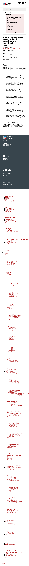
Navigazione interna (10, 459)
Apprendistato (11, 432)
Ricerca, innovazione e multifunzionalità (13, 261)
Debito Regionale (9, 243)
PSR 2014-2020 (11, 295)
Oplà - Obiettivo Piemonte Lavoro (10, 557)
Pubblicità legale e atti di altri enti (10, 221)
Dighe (10, 485)
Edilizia (10, 310)
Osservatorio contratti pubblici (10, 219)
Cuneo (4, 156)
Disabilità (8, 360)
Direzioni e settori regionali (11, 15)
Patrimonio (7, 238)
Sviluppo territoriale (10, 524)
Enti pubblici (7, 544)
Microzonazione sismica (12, 505)
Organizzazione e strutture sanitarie (12, 511)
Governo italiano (6, 0)
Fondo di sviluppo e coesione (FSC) (12, 403)
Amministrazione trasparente (11, 28)
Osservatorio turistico (12, 341)
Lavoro (8, 438)
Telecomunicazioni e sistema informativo (15, 495)
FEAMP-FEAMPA (9, 271)
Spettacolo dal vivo (12, 324)
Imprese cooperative (10, 531)
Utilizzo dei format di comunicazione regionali (12, 225)
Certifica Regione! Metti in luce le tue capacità (12, 558)
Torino (9, 154)
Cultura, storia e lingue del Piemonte (14, 318)
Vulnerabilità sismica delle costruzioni (15, 503)
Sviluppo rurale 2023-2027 (11, 269)
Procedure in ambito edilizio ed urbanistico (15, 502)
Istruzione (8, 420)
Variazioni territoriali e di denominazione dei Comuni (15, 237)
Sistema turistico (11, 338)
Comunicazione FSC (12, 405)
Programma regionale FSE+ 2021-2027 (15, 374)
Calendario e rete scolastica (13, 423)
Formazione (10, 493)
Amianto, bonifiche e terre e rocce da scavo (15, 277)
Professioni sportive (12, 334)
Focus (6, 549)
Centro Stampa (9, 241)
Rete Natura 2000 (11, 286)
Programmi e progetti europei (11, 398)
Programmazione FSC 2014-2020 (14, 409)
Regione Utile (5, 214)
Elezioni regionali (9, 230)
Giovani (10, 346)
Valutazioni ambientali (12, 278)
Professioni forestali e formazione (14, 293)
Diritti (8, 344)
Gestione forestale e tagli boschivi (14, 291)
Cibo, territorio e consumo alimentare (13, 259)
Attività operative (11, 508)
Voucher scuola (11, 422)
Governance (10, 404)
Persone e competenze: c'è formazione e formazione (13, 553)
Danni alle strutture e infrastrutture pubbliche (16, 472)
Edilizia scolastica (9, 448)
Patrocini (6, 222)
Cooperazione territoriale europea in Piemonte (16, 399)
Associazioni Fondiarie (12, 301)
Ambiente (8, 273)
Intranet (4, 186)
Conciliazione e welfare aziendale (12, 447)
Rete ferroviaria (9, 458)
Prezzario (10, 477)
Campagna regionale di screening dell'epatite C (12, 551)
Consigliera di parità (12, 446)
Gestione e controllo (12, 378)
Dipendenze (9, 519)
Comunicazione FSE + (12, 377)
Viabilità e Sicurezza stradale (11, 457)
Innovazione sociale (12, 353)
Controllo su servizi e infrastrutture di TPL (13, 465)
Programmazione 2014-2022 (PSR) (14, 397)
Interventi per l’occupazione (13, 439)
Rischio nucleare (11, 281)
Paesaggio (8, 307)
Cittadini (6, 543)
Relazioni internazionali (10, 23)
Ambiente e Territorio (8, 272)
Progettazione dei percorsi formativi (14, 436)
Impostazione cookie (7, 166)
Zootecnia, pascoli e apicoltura (11, 268)
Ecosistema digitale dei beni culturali (14, 316)
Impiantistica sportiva (12, 332)
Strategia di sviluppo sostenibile (10, 255)
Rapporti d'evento (11, 470)
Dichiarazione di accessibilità (7, 173)
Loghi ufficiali (5, 180)
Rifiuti (10, 280)
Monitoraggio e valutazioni (13, 380)
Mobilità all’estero (11, 433)
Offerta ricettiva (11, 340)
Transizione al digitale (10, 534)
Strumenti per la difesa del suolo (14, 481)
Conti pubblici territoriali (10, 250)
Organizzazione (8, 14)
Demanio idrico (9, 475)
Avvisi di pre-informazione (13, 375)
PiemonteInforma (4, 563)
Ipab (9, 359)
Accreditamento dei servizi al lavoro (14, 445)
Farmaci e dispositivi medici (11, 513)
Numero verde (5, 159)
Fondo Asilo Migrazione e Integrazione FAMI (14, 414)
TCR (7, 540)
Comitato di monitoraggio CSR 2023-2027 (15, 395)
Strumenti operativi (10, 520)
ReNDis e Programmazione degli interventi (15, 484)
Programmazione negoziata (11, 246)
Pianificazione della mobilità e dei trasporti (13, 461)
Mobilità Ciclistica (9, 455)
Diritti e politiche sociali (9, 343)
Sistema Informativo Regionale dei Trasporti (14, 466)
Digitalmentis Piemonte (9, 555)
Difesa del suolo (9, 480)
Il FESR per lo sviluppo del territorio (10, 559)
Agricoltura (7, 256)
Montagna (8, 300)
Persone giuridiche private (11, 366)
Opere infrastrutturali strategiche (12, 464)
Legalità (8, 371)
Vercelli (9, 156)
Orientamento (9, 449)
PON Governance (9, 417)
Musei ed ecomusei (12, 321)
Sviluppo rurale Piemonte (11, 393)
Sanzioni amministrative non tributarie (11, 220)
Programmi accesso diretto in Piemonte (15, 401)
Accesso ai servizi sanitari (11, 510)
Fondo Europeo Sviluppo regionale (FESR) (13, 383)
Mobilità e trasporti (8, 453)
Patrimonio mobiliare (10, 240)
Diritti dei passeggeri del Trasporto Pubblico (14, 456)
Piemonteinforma (8, 198)
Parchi (10, 284)
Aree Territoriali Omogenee (9, 560)
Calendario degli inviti (12, 386)
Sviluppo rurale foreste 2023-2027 (14, 294)
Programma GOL (9, 450)
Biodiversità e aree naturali (11, 282)
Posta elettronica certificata (7, 184)
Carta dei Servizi (7, 226)
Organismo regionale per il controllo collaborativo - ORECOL (15, 21)
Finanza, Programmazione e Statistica (11, 242)
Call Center (7, 218)
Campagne (7, 554)
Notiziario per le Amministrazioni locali (13, 235)
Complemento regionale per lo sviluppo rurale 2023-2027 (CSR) (19, 394)
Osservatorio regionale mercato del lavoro (13, 451)
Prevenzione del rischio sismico (12, 501)
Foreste (8, 288)
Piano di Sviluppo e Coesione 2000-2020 (15, 406)
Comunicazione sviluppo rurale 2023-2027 (15, 396)
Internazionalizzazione (10, 533)
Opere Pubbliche (9, 476)
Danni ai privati (11, 471)
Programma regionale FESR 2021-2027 (15, 384)
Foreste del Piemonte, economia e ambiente (16, 290)
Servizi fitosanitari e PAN (11, 263)
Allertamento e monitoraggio (13, 489)
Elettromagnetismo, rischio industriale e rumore (16, 279)
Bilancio (8, 247)
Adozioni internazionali (10, 365)
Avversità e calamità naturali (11, 258)
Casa (7, 367)
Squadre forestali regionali (13, 507)
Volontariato (11, 492)
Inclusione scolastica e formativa (14, 363)
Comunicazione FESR (12, 390)
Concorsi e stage (9, 29)
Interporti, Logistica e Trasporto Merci (13, 462)
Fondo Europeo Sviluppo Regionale (12, 527)
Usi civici (8, 234)
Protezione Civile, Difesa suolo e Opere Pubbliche (13, 468)
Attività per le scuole (12, 426)
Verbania (9, 155)
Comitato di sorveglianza (13, 381)
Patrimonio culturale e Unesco (13, 322)
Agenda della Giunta (8, 197)
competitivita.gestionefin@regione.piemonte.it (10, 54)
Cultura (8, 313)
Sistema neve (11, 333)
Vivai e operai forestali (12, 298)
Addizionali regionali (10, 539)
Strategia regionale (12, 328)
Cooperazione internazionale (11, 370)
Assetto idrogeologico (12, 482)
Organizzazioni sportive (12, 329)
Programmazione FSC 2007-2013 (14, 411)
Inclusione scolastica (12, 428)
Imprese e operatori (12, 292)
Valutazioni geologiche (12, 498)
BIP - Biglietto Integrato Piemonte (12, 454)
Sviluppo (6, 522)
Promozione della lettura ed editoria (14, 323)
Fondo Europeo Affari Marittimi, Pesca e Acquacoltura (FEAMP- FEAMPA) (17, 413)
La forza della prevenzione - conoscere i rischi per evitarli (14, 552)
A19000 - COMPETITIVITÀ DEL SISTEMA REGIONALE (11, 48)
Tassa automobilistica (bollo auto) (12, 537)
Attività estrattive (10, 529)
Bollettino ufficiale (8, 215)
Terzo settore (11, 357)
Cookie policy (5, 178)
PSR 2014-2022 (9, 270)
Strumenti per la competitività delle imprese (16, 440)
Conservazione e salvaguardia (13, 283)
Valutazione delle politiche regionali (12, 248)
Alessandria (5, 153)
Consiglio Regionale (8, 195)
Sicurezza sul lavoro (10, 517)
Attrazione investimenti (10, 528)
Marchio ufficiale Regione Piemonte (10, 224)
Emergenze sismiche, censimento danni (15, 474)
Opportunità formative (12, 430)
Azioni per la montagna (12, 302)
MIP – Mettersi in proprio (13, 441)
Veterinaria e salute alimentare (12, 516)
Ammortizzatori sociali (12, 444)
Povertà (10, 354)
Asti (4, 154)
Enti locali (8, 229)
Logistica (10, 491)
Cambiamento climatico (10, 287)
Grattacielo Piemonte (10, 26)
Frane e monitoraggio (12, 499)
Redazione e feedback (6, 182)
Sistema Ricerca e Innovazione (12, 523)
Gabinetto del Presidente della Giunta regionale (14, 17)
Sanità (6, 509)
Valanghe (10, 500)
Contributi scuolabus (10, 467)
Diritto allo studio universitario (13, 427)
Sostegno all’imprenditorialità (13, 443)
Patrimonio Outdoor (12, 305)
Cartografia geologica (12, 497)
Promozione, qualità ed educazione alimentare (14, 260)
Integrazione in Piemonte (13, 415)
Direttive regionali (11, 437)
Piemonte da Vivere (5, 564)
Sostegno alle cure (10, 512)
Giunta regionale (7, 194)
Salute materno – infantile (11, 518)
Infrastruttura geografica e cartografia (15, 311)
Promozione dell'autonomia (13, 361)
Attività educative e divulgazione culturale (15, 315)
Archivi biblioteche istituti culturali (14, 314)
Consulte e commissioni (9, 196)
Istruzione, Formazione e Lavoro (10, 419)
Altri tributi (8, 541)
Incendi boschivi (11, 490)
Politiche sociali (9, 352)
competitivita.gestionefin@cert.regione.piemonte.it (11, 57)
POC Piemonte (11, 407)
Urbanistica (10, 309)
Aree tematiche (5, 253)
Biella (4, 155)
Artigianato (8, 530)
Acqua (10, 274)
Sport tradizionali (11, 331)
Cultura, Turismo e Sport (9, 312)
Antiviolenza (11, 347)
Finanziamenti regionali (12, 479)
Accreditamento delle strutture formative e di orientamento (18, 434)
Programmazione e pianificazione (14, 488)
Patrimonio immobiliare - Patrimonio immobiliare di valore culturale (17, 239)
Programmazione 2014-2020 (13, 392)
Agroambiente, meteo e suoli (11, 257)
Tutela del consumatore (12, 351)
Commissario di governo (11, 486)
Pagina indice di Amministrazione (8, 190)
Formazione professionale (11, 429)
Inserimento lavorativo (12, 364)
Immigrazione (11, 350)
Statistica (8, 251)
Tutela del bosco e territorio (13, 297)
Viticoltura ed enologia (10, 267)
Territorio (8, 308)
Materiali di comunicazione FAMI (14, 416)
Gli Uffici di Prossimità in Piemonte (10, 550)
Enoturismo (10, 342)
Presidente (7, 193)
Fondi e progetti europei (9, 372)
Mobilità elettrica (9, 460)
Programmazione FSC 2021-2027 (14, 408)
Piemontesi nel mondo (12, 319)
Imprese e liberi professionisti (10, 545)
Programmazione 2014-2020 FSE (14, 382)
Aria (9, 276)
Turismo (8, 335)
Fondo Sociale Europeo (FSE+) (11, 373)
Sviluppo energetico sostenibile (12, 526)
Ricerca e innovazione (10, 521)
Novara (9, 153)
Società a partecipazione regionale (12, 32)
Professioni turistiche (12, 339)
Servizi (3, 561)
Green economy (9, 299)
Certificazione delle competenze (14, 435)
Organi (4, 191)
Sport (8, 326)
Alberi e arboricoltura (12, 289)
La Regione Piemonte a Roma (11, 25)
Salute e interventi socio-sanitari (14, 362)
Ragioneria (8, 249)
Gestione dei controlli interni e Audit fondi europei (14, 30)
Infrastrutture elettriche (12, 478)
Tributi (6, 536)
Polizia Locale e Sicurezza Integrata (12, 231)
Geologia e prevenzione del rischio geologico (14, 496)
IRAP (7, 538)
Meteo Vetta (11, 304)
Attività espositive (11, 320)
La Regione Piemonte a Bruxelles (12, 22)
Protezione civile (9, 487)
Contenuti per (5, 542)
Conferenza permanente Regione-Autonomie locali (15, 236)
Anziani (10, 356)
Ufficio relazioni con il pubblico (10, 217)
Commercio (8, 532)
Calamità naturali (9, 469)
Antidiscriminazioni (12, 349)
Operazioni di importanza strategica (14, 376)
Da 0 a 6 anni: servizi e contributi (14, 424)
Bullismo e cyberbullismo (13, 425)
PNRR (8, 418)
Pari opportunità (11, 345)
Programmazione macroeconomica (12, 245)
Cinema (10, 325)
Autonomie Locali (8, 228)
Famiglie (10, 355)
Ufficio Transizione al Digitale (11, 18)
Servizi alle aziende (10, 262)
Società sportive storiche (12, 330)
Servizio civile (9, 368)
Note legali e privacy (6, 175)
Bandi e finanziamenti (8, 216)
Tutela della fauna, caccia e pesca (12, 266)
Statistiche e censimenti (10, 264)
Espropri (8, 232)
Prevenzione (9, 514)
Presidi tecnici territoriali (11, 506)
